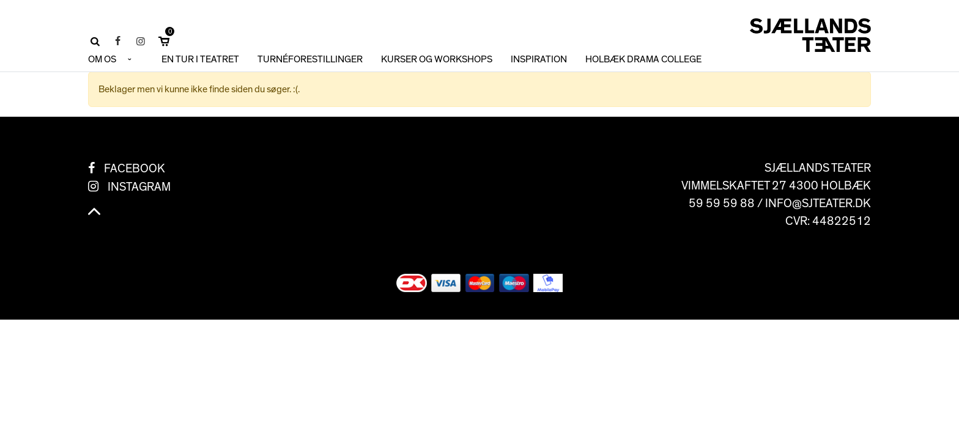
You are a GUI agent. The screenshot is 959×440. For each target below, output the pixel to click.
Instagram (139, 187)
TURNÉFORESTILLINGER (310, 59)
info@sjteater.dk (818, 203)
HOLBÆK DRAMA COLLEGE (643, 59)
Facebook (134, 169)
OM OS (102, 59)
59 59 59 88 (722, 203)
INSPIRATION (539, 59)
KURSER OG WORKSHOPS (436, 59)
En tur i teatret (200, 59)
